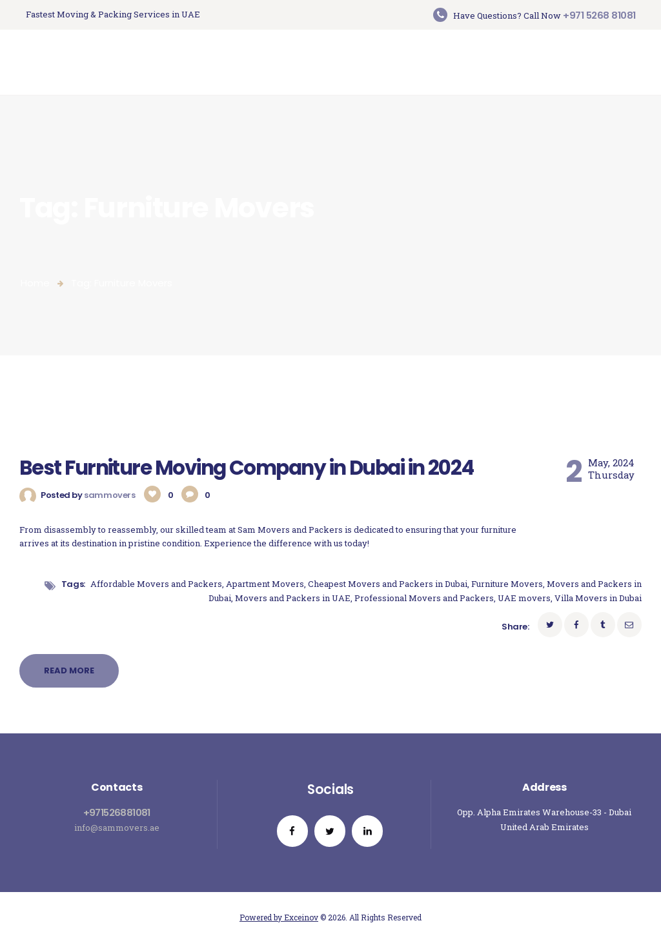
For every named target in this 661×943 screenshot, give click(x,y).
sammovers (110, 495)
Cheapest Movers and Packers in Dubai (387, 584)
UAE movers (524, 598)
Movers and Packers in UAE (293, 598)
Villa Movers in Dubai (598, 598)
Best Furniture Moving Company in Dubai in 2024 (246, 468)
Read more (69, 670)
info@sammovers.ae (116, 827)
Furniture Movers (507, 584)
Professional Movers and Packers (424, 598)
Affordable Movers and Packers (156, 584)
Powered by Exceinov (278, 917)
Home (35, 283)
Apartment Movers (265, 584)
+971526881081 (116, 812)
